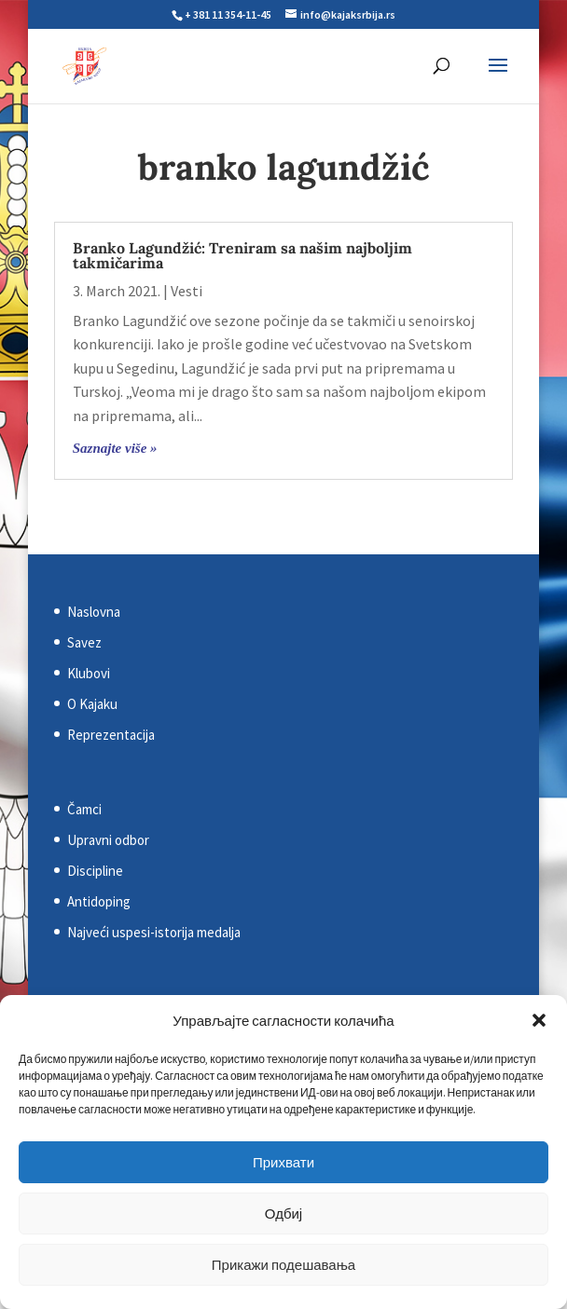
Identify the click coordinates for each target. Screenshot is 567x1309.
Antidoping (99, 901)
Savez (84, 642)
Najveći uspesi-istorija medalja (154, 932)
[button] (539, 1020)
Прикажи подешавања (283, 1265)
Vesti (186, 290)
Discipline (95, 870)
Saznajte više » (115, 448)
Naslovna (93, 611)
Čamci (84, 809)
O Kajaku (92, 704)
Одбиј (283, 1213)
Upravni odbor (108, 840)
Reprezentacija (111, 734)
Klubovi (88, 673)
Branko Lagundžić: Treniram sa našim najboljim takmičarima (242, 255)
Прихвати (283, 1162)
